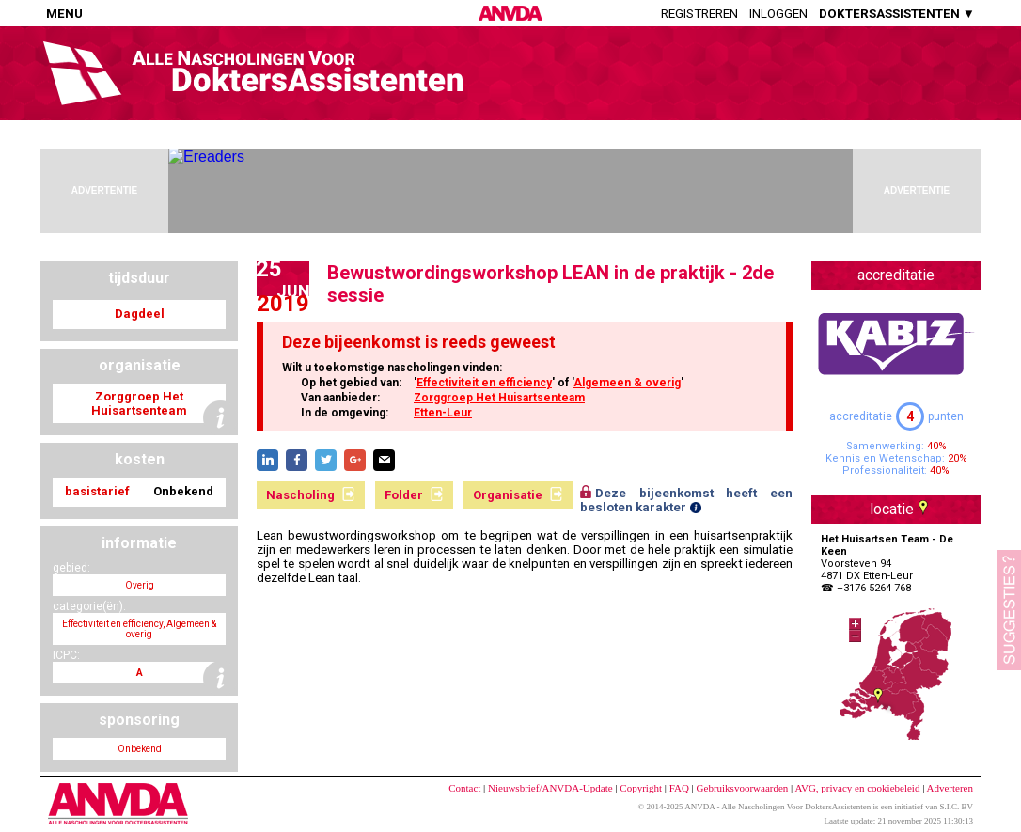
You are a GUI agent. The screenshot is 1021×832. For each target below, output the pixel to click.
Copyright (641, 787)
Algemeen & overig (627, 382)
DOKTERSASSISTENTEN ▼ (897, 14)
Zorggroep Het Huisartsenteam (499, 397)
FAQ (679, 787)
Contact (464, 787)
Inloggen (778, 14)
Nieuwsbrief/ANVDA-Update (550, 787)
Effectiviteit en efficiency (484, 382)
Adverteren (950, 787)
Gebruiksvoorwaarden (743, 787)
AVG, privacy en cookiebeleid (856, 787)
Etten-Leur (443, 412)
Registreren (699, 14)
